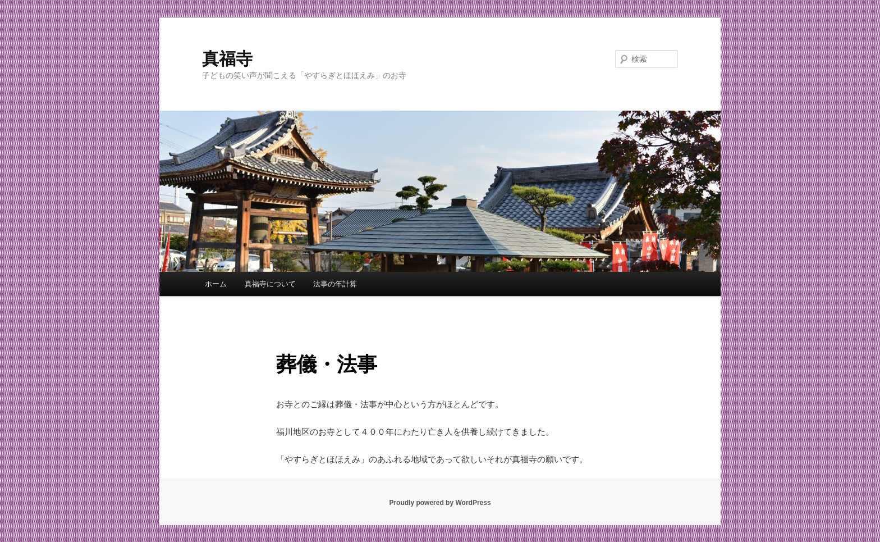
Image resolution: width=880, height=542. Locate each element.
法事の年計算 (335, 284)
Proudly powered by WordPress (440, 503)
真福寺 (227, 58)
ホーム (216, 284)
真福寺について (270, 284)
